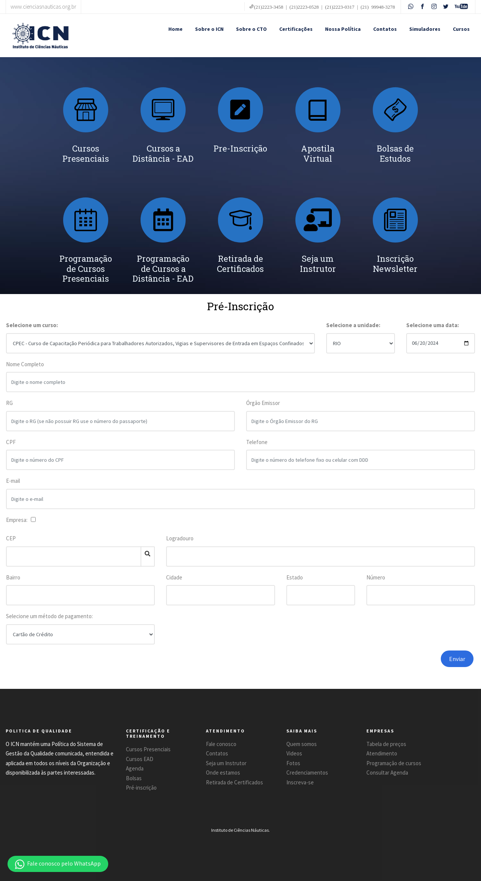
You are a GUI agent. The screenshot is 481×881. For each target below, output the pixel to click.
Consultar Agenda (387, 772)
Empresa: (18, 519)
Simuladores (424, 29)
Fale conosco (221, 744)
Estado (294, 577)
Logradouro (180, 538)
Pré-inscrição (141, 787)
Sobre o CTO (251, 29)
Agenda (135, 768)
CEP (11, 538)
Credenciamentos (307, 772)
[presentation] (366, 665)
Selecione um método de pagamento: (49, 616)
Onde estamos (223, 772)
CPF (11, 446)
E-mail (13, 485)
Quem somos (301, 744)
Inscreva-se (300, 782)
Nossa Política (343, 29)
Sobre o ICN (209, 29)
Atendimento (381, 753)
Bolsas (134, 778)
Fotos (293, 763)
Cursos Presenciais (148, 749)
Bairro (13, 577)
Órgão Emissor (263, 407)
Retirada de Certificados (234, 782)
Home (175, 29)
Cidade (174, 577)
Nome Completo (25, 368)
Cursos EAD (139, 759)
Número (375, 577)
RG (9, 407)
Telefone (257, 446)
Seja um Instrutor (226, 763)
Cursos (461, 29)
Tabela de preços (386, 744)
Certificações (296, 29)
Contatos (385, 29)
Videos (294, 753)
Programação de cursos (393, 763)
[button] (58, 864)
